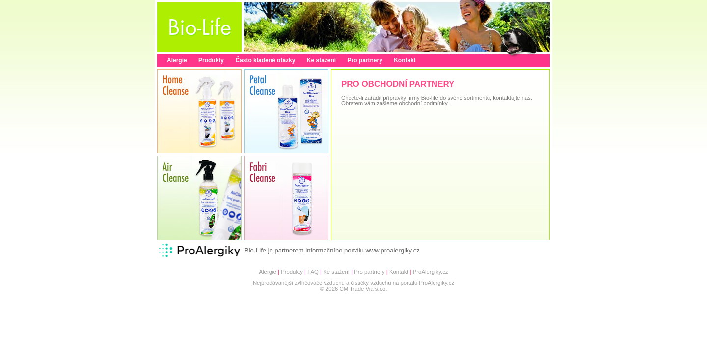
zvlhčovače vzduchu (320, 283)
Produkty (211, 60)
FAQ (313, 272)
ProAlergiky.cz (430, 272)
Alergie (177, 60)
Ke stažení (321, 60)
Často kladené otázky (265, 60)
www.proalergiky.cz (392, 250)
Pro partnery (364, 60)
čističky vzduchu (371, 283)
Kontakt (405, 60)
